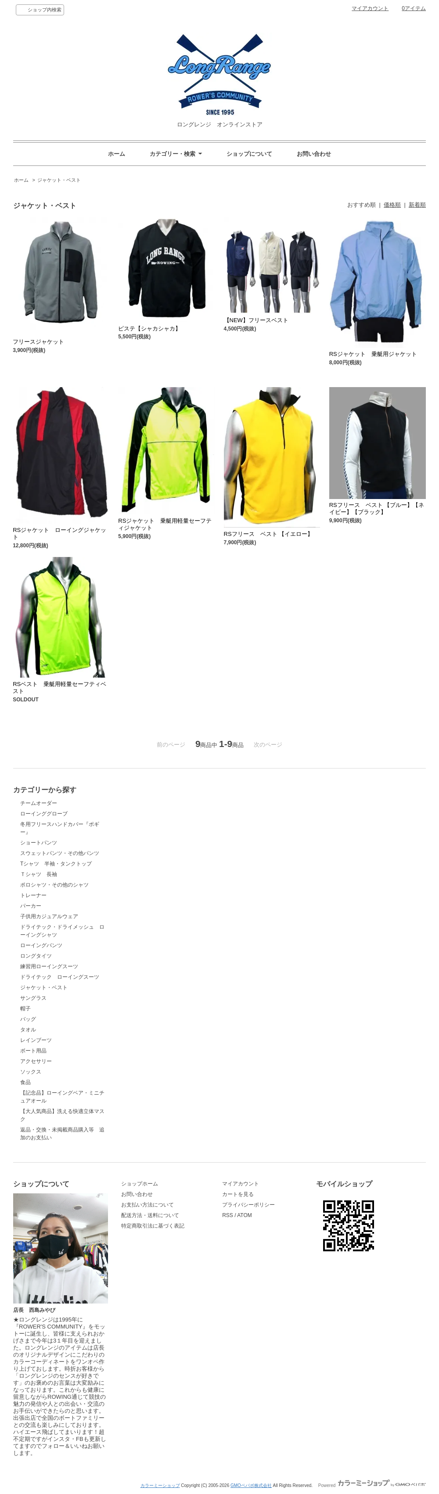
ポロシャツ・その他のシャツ (54, 885)
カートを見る (238, 1194)
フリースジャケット (41, 341)
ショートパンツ (38, 843)
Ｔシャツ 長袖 (41, 874)
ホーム (116, 154)
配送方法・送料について (150, 1215)
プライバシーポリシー (248, 1205)
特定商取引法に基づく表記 (152, 1226)
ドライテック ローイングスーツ (59, 977)
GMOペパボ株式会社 (251, 1485)
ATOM (244, 1215)
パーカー (30, 906)
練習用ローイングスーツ (49, 966)
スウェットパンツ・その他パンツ (59, 853)
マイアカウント (370, 8)
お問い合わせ (314, 154)
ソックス (30, 1072)
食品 (25, 1082)
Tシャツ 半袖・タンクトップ (56, 864)
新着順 (417, 204)
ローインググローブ (44, 814)
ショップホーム (139, 1184)
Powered (372, 1485)
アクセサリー (36, 1061)
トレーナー (33, 895)
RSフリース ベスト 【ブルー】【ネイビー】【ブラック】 (377, 508)
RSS (227, 1215)
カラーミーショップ (160, 1485)
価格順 (392, 204)
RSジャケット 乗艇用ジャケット (373, 354)
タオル (28, 1030)
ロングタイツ (36, 956)
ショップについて (249, 154)
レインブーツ (36, 1040)
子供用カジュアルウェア (49, 916)
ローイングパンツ (41, 945)
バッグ (28, 1019)
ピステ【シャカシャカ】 (149, 328)
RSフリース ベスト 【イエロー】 (268, 534)
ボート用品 (33, 1051)
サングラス (33, 998)
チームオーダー (38, 803)
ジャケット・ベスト (59, 180)
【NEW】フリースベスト (259, 320)
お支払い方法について (147, 1205)
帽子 (25, 1009)
